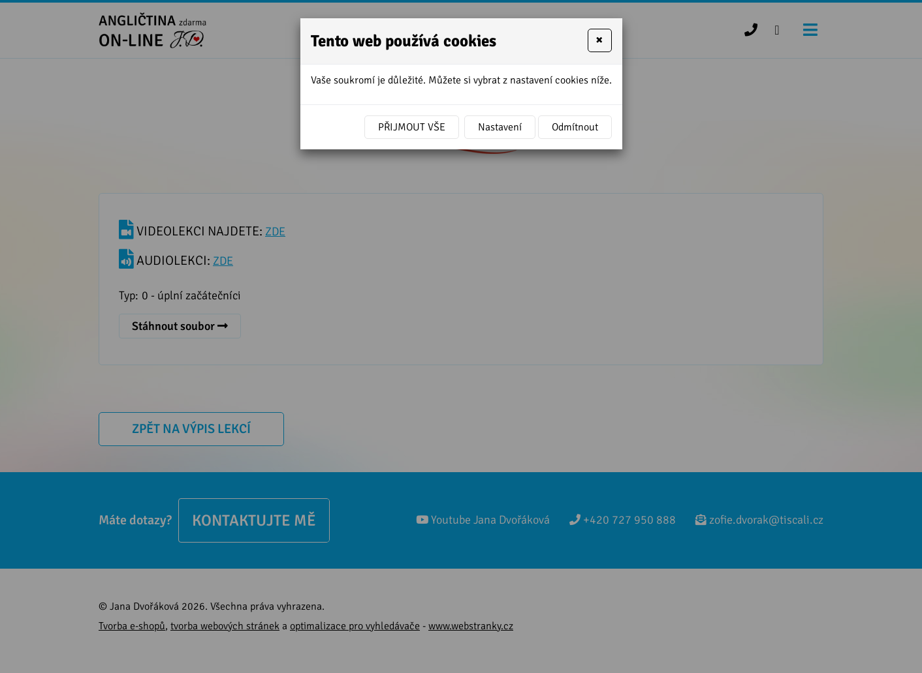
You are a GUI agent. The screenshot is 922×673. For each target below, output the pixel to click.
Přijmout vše (411, 127)
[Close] (599, 40)
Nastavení (500, 127)
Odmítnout (575, 127)
